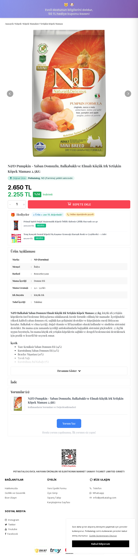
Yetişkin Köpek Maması (51, 23)
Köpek (18, 23)
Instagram (12, 519)
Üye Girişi (52, 493)
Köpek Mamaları (31, 23)
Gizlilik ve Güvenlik (15, 493)
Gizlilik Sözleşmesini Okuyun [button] (103, 535)
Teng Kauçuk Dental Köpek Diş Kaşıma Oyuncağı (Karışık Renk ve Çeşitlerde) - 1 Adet (65, 234)
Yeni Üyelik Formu (56, 488)
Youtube (11, 529)
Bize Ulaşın (11, 497)
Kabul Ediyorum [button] (100, 543)
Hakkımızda (11, 488)
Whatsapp (96, 493)
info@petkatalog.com (102, 497)
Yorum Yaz (69, 423)
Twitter (10, 524)
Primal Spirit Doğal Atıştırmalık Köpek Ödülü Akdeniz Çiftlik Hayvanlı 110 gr (61, 221)
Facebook (11, 533)
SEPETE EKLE (79, 203)
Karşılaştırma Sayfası (58, 502)
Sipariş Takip (54, 497)
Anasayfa (9, 23)
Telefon (95, 488)
